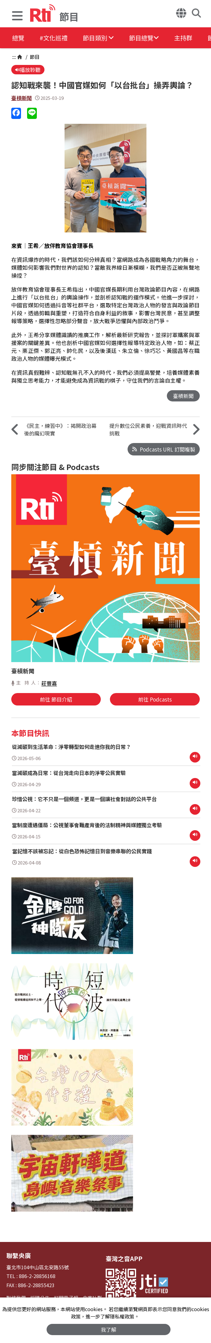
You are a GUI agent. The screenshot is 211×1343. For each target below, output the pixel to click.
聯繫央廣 (18, 1255)
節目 (34, 56)
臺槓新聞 (21, 98)
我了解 (108, 1329)
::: (14, 56)
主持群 (183, 37)
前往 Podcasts (155, 699)
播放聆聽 (27, 69)
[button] (17, 16)
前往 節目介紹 (56, 699)
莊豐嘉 (49, 683)
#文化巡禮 (54, 37)
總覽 (18, 37)
